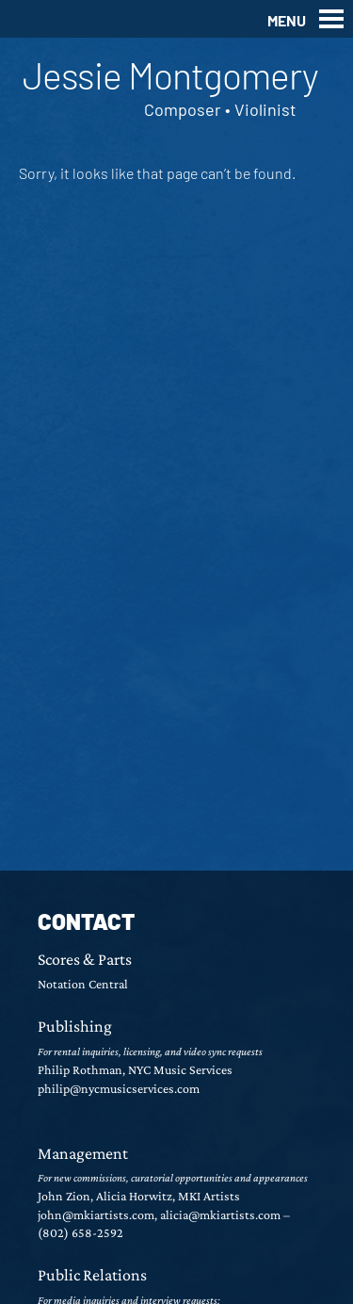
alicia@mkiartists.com (220, 1214)
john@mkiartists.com (96, 1214)
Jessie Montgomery (170, 75)
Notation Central (83, 983)
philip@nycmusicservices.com (119, 1088)
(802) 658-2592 (80, 1232)
